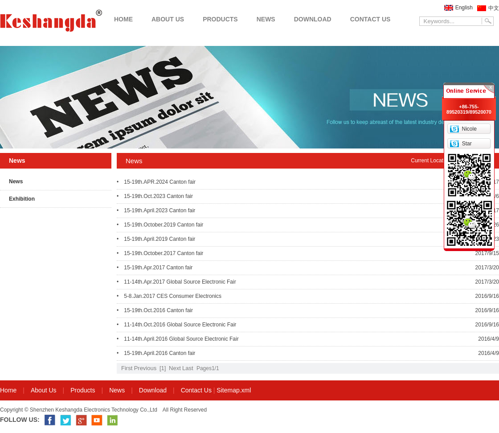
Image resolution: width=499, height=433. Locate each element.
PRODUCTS (220, 19)
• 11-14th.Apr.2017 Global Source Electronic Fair (176, 282)
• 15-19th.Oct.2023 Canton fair (155, 196)
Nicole (469, 129)
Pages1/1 (207, 368)
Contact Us (196, 390)
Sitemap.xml (234, 390)
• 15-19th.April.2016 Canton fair (156, 353)
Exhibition (22, 199)
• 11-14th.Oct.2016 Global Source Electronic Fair (176, 325)
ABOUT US (167, 19)
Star (467, 143)
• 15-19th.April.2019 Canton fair (156, 239)
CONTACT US (370, 19)
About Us (44, 390)
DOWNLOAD (312, 19)
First (126, 368)
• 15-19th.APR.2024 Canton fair (156, 182)
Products (82, 390)
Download (153, 390)
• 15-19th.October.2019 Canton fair (160, 225)
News (16, 181)
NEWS (266, 19)
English (464, 7)
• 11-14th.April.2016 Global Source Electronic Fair (178, 339)
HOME (123, 19)
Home (8, 390)
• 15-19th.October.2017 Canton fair (160, 253)
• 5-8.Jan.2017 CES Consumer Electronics (169, 296)
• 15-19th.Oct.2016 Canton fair (155, 310)
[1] (163, 368)
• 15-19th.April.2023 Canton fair (156, 210)
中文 (493, 8)
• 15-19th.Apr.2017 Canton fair (154, 267)
